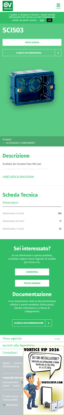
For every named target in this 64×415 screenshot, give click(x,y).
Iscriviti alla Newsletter (31, 345)
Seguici (6, 363)
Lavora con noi (22, 363)
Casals (16, 385)
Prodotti (7, 139)
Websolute (10, 405)
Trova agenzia (32, 42)
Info (42, 20)
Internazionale (10, 382)
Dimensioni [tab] (10, 203)
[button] (32, 52)
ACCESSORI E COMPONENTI (20, 143)
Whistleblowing (11, 366)
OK (49, 20)
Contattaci (32, 272)
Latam (6, 385)
